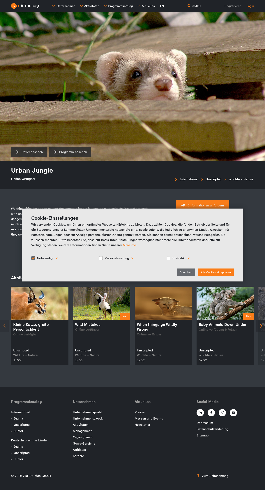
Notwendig (45, 258)
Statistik (178, 258)
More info (129, 245)
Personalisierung (117, 258)
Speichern (186, 272)
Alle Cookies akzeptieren (216, 272)
